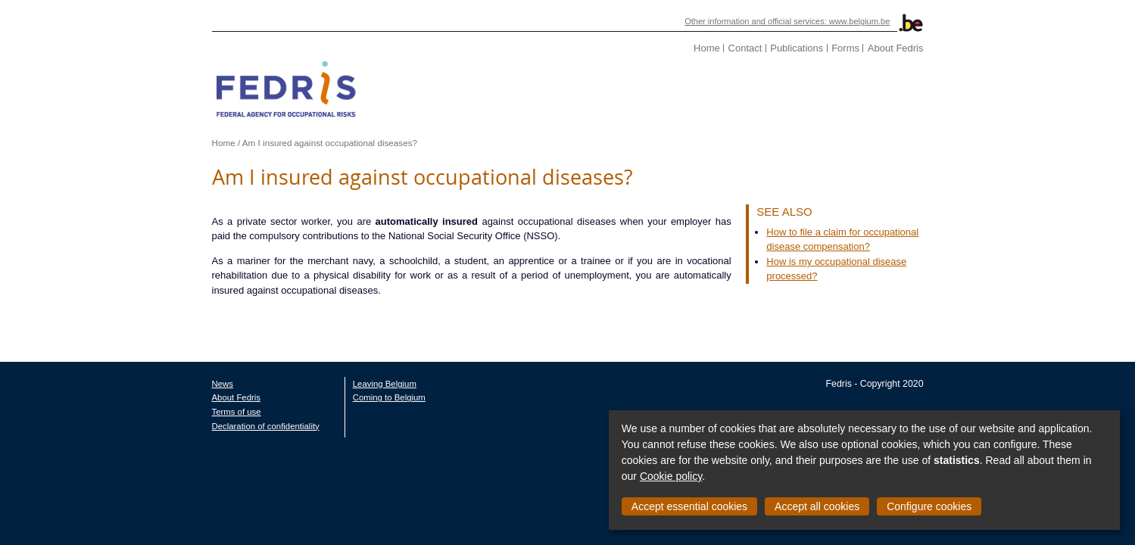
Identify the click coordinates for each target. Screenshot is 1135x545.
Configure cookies (929, 506)
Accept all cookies (817, 506)
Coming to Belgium (302, 383)
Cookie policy (671, 476)
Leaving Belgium (297, 368)
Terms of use (149, 397)
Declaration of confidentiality (178, 411)
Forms (932, 48)
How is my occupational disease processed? (907, 261)
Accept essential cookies (689, 506)
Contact (832, 48)
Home (794, 48)
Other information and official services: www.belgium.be (878, 21)
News (135, 368)
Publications (883, 48)
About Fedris (983, 48)
